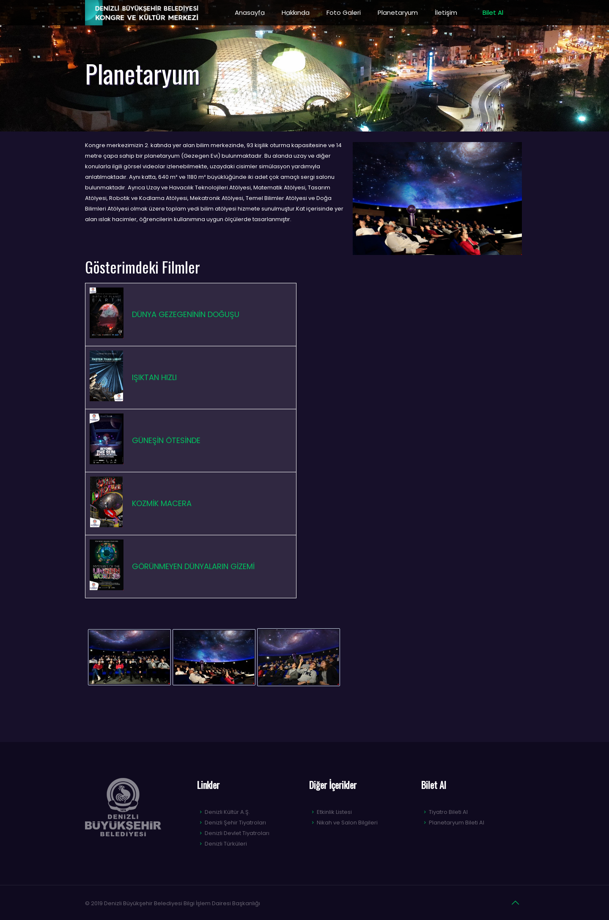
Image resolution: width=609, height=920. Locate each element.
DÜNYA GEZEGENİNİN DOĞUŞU (185, 314)
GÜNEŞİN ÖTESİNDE (166, 440)
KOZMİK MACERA (162, 503)
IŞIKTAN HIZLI (154, 377)
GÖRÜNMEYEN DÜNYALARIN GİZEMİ (193, 566)
